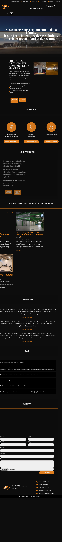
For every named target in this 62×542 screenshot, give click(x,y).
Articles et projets (36, 8)
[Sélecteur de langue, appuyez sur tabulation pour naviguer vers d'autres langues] (11, 13)
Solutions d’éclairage (35, 5)
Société (22, 5)
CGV (41, 496)
